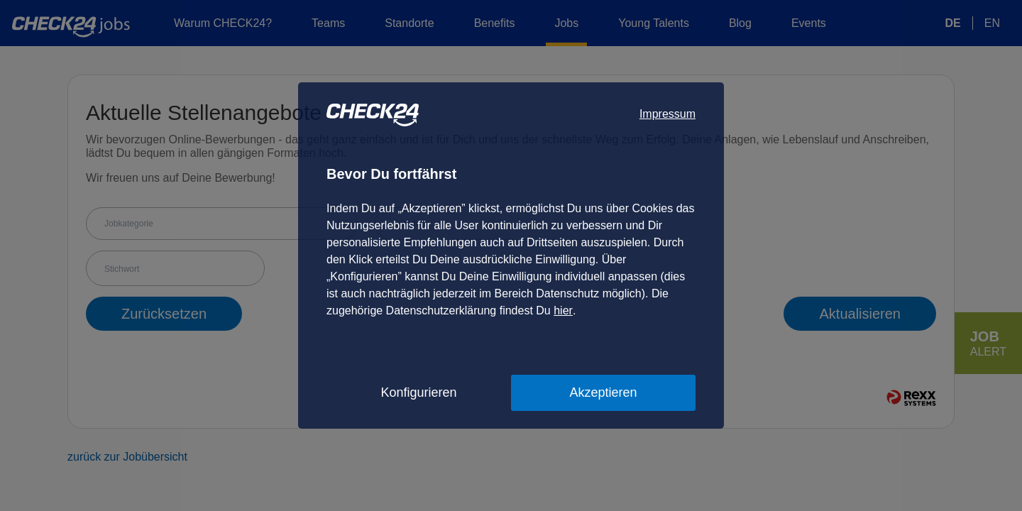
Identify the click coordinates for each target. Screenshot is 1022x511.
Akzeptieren (603, 392)
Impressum (667, 114)
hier (563, 310)
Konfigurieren (418, 392)
